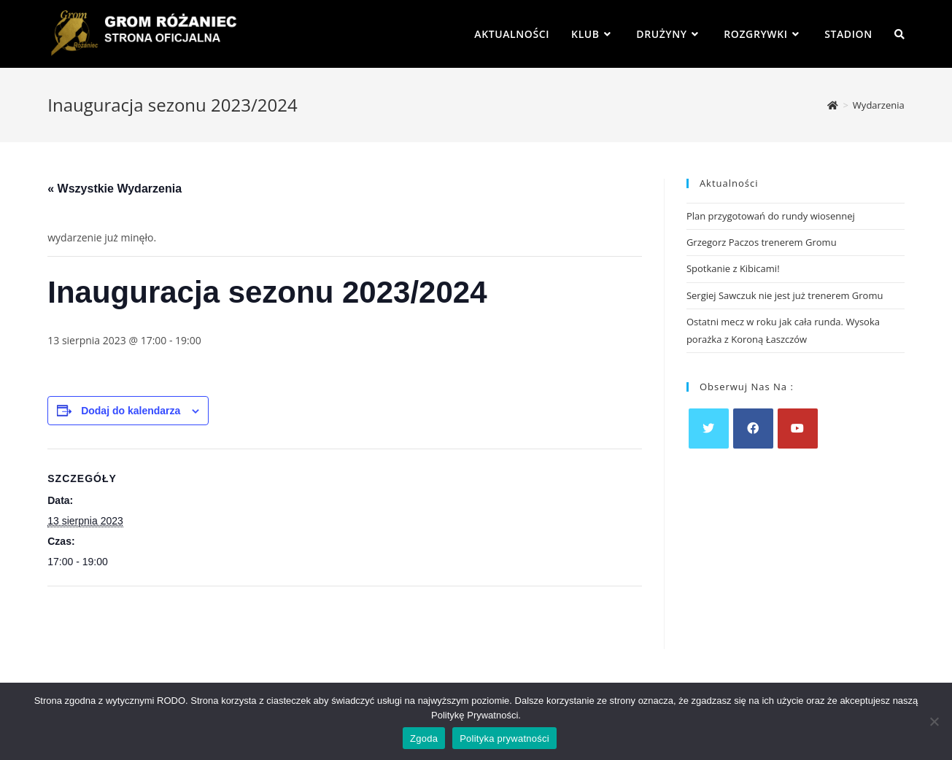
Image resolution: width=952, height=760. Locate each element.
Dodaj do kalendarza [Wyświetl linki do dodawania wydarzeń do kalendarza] (130, 410)
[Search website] (899, 34)
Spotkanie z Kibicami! (733, 268)
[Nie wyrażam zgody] (933, 721)
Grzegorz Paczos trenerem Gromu (761, 242)
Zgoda (424, 738)
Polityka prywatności (504, 738)
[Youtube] (798, 428)
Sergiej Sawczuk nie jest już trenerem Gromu (784, 295)
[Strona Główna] (832, 105)
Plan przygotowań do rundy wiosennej (770, 215)
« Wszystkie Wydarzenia (114, 188)
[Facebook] (753, 428)
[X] (709, 428)
